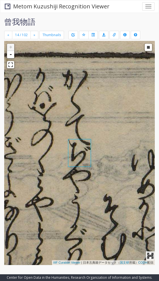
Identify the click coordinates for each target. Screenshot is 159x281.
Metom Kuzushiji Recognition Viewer (57, 6)
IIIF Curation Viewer (66, 262)
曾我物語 (19, 21)
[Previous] (8, 35)
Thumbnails (51, 34)
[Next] (34, 35)
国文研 (124, 262)
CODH (142, 262)
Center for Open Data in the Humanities (38, 277)
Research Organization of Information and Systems (111, 277)
